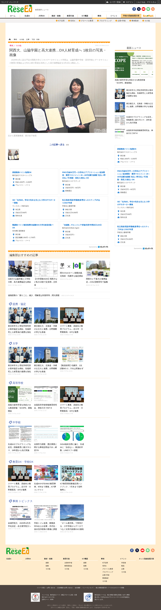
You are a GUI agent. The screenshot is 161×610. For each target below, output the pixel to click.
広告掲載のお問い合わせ (65, 587)
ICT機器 (85, 16)
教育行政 (70, 16)
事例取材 (135, 21)
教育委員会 (68, 566)
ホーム (12, 16)
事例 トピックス (23, 501)
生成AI (27, 16)
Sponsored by (93, 247)
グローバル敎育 (87, 21)
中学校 (17, 422)
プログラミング (105, 21)
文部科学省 (68, 563)
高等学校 (18, 382)
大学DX (42, 16)
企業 (122, 569)
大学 (15, 343)
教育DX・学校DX (23, 461)
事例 (99, 16)
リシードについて (88, 587)
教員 (122, 566)
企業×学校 (122, 21)
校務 (47, 566)
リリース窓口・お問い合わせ (46, 587)
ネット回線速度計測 (146, 559)
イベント (113, 16)
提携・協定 (19, 304)
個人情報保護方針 (101, 587)
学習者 (123, 563)
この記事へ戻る (59, 144)
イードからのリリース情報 (115, 587)
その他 (147, 21)
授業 (47, 563)
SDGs (72, 21)
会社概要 (77, 587)
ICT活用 (61, 21)
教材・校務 (56, 16)
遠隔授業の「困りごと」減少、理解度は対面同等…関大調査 (41, 295)
